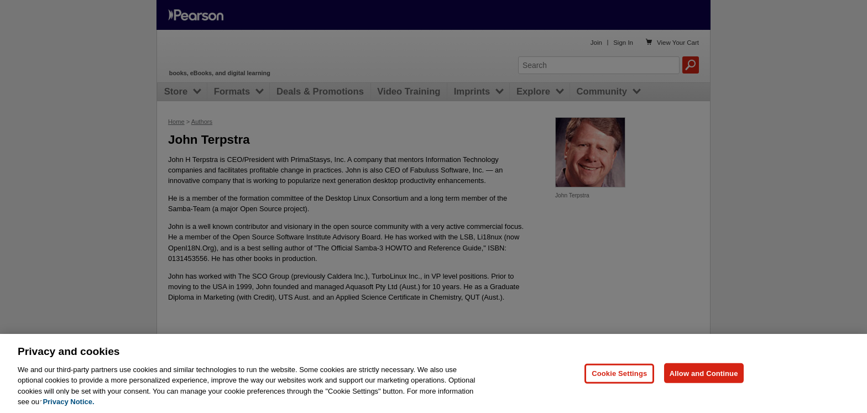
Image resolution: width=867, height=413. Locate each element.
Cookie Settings (619, 373)
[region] (433, 373)
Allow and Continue (704, 373)
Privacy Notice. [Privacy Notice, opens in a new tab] (68, 402)
